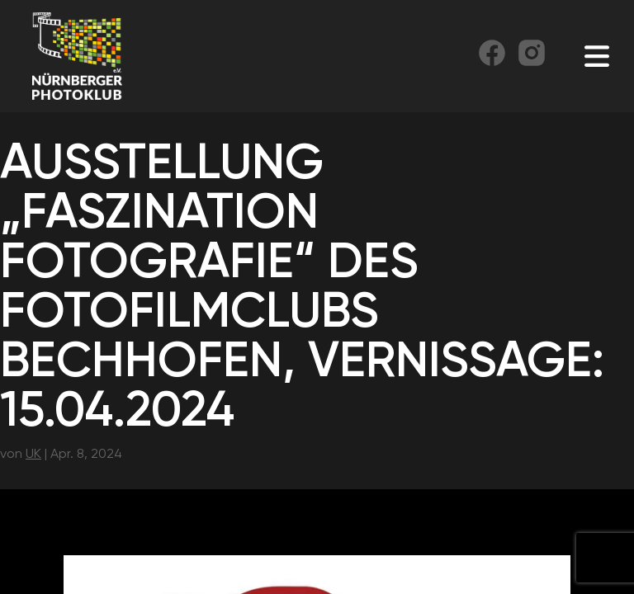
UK (33, 453)
